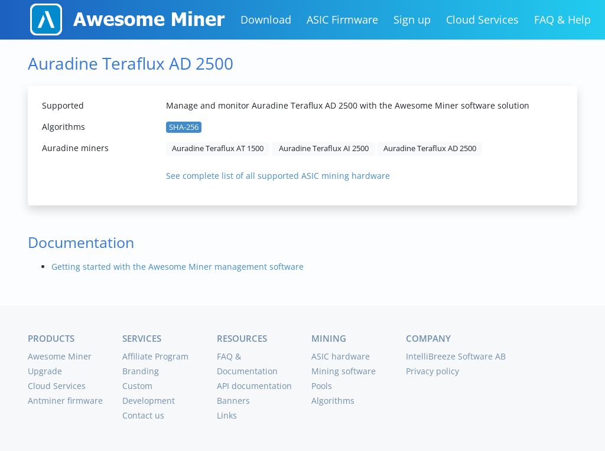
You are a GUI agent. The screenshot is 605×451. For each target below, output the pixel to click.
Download (265, 19)
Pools (321, 385)
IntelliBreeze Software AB (456, 356)
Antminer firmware (65, 400)
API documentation (254, 385)
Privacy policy (432, 371)
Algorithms (332, 400)
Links (227, 415)
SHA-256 (184, 127)
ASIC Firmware (342, 19)
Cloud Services (482, 19)
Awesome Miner (60, 356)
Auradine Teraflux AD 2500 (429, 148)
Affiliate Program (155, 356)
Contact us (143, 415)
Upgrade (45, 371)
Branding (140, 371)
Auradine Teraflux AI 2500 (324, 148)
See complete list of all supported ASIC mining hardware (278, 175)
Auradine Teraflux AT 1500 (218, 148)
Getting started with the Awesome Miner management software (177, 266)
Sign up (412, 19)
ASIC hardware (340, 356)
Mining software (343, 371)
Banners (233, 400)
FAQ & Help (562, 19)
